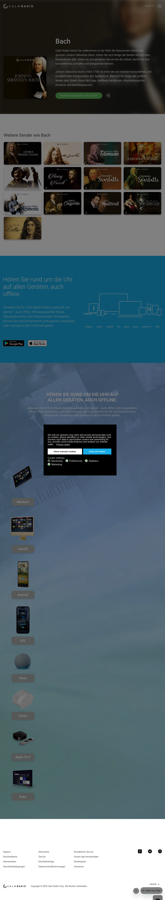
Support (6, 852)
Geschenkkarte (10, 856)
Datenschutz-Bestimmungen (51, 866)
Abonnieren (43, 852)
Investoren (79, 866)
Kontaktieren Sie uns (83, 852)
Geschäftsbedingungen (14, 866)
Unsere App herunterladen (86, 856)
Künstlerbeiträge (46, 861)
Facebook (140, 851)
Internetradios (9, 861)
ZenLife (41, 856)
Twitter (150, 851)
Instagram (160, 851)
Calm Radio (18, 6)
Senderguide (80, 861)
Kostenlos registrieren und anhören (78, 95)
